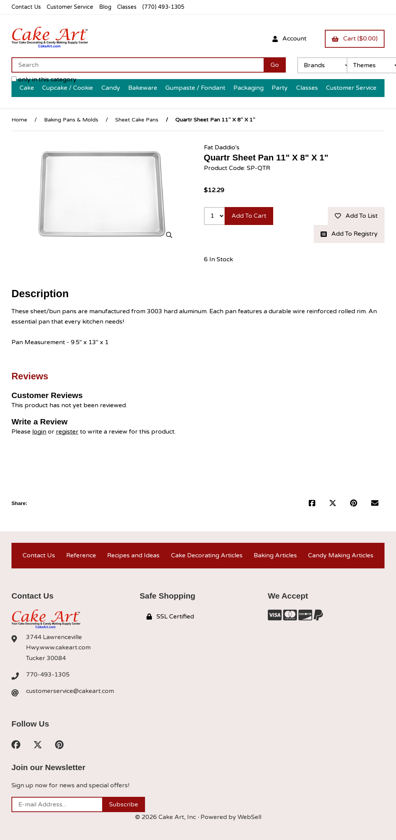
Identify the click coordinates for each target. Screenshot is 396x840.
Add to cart (248, 216)
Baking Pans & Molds (71, 120)
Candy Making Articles (340, 555)
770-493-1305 (48, 674)
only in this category (44, 79)
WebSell (249, 817)
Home (19, 120)
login (39, 431)
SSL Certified (170, 616)
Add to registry (349, 234)
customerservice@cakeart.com (70, 691)
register (67, 431)
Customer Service (70, 7)
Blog (105, 7)
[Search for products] (137, 65)
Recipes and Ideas (133, 555)
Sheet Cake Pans (136, 120)
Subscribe (123, 804)
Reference (81, 555)
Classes (127, 7)
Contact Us (26, 7)
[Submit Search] (275, 65)
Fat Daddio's (222, 147)
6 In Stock (218, 259)
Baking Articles (275, 555)
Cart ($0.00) (355, 38)
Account (289, 38)
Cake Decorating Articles (207, 555)
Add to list (356, 216)
